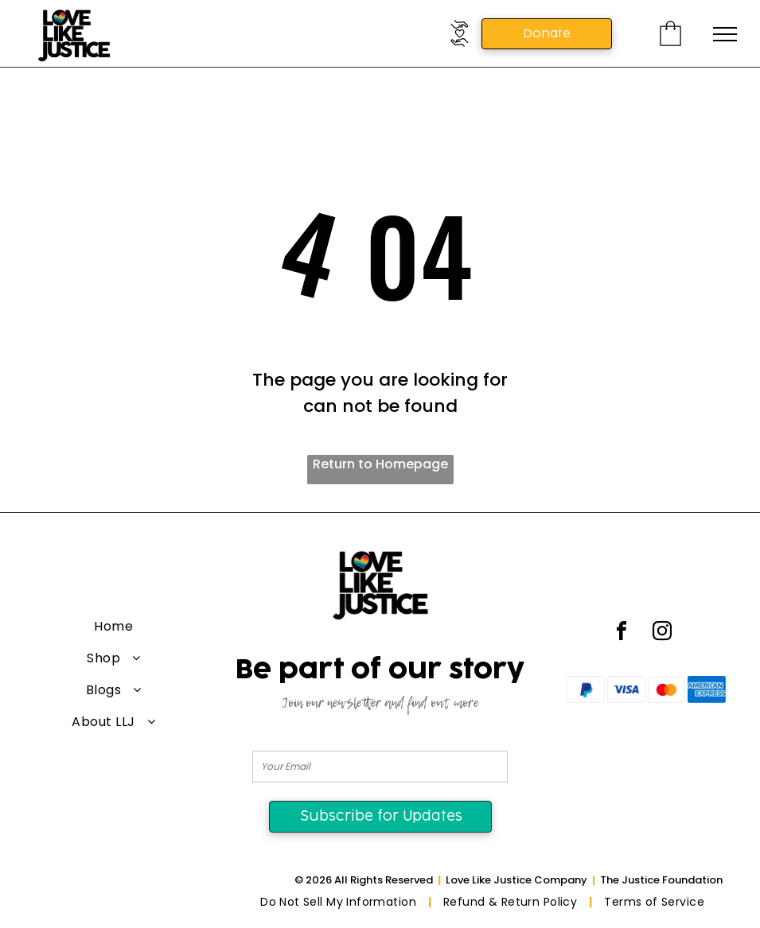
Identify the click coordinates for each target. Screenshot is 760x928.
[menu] (725, 34)
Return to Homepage (380, 464)
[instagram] (662, 633)
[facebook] (621, 633)
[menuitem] (114, 627)
